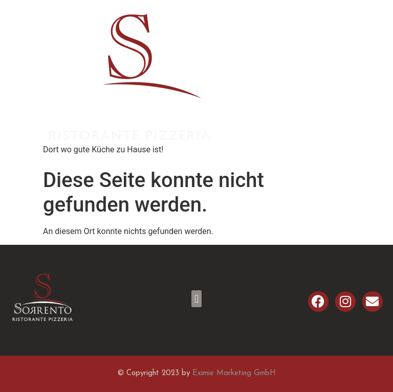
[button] (196, 298)
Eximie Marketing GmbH (234, 373)
